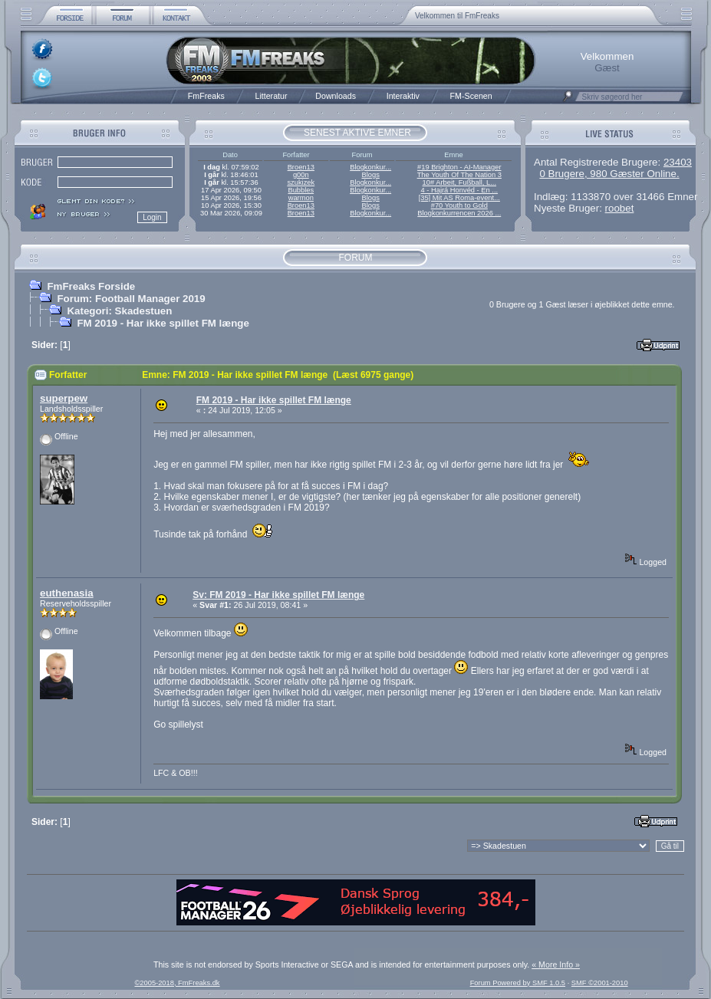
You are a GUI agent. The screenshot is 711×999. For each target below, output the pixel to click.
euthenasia (67, 593)
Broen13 (301, 167)
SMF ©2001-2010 (599, 983)
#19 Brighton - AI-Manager (459, 167)
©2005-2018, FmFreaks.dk (176, 983)
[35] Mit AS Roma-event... (459, 198)
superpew (63, 398)
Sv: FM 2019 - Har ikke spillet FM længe (278, 595)
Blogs (370, 175)
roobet (619, 208)
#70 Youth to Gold (459, 205)
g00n (301, 175)
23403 (677, 162)
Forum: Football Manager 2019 (131, 298)
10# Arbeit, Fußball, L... (459, 182)
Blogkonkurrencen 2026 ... (459, 213)
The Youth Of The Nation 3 (459, 175)
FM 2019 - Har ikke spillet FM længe (163, 323)
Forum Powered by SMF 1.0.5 (517, 983)
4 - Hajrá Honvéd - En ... (460, 190)
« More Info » (556, 964)
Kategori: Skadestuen (119, 311)
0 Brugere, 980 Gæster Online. (609, 173)
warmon (301, 198)
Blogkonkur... (370, 167)
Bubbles (301, 190)
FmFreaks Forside (91, 286)
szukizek (300, 182)
